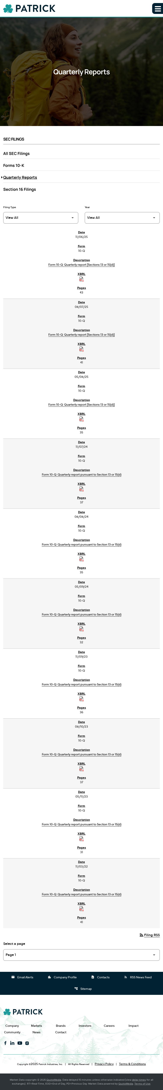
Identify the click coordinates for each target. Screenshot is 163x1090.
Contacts (100, 977)
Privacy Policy (104, 1064)
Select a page (14, 944)
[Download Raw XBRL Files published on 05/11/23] (81, 838)
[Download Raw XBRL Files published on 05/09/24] (81, 629)
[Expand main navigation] (157, 8)
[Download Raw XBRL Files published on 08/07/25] (81, 349)
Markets (36, 1025)
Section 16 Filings (19, 189)
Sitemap (83, 988)
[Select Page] (81, 955)
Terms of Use (142, 1083)
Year (87, 207)
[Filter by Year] (122, 218)
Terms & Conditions (132, 1064)
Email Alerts (22, 977)
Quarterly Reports (20, 177)
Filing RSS (149, 935)
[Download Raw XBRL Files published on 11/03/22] (81, 908)
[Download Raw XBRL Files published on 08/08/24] (81, 559)
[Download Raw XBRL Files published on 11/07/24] (81, 489)
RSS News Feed (138, 977)
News (37, 1032)
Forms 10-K (13, 165)
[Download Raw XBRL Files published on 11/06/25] (81, 279)
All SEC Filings (16, 153)
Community (12, 1032)
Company (12, 1025)
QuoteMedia (53, 1079)
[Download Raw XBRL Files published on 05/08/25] (81, 419)
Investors (85, 1025)
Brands (61, 1025)
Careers (109, 1025)
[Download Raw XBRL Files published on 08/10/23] (81, 768)
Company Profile (62, 977)
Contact (60, 1032)
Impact (134, 1025)
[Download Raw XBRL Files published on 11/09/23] (81, 699)
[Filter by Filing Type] (40, 218)
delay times (139, 1079)
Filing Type (9, 207)
